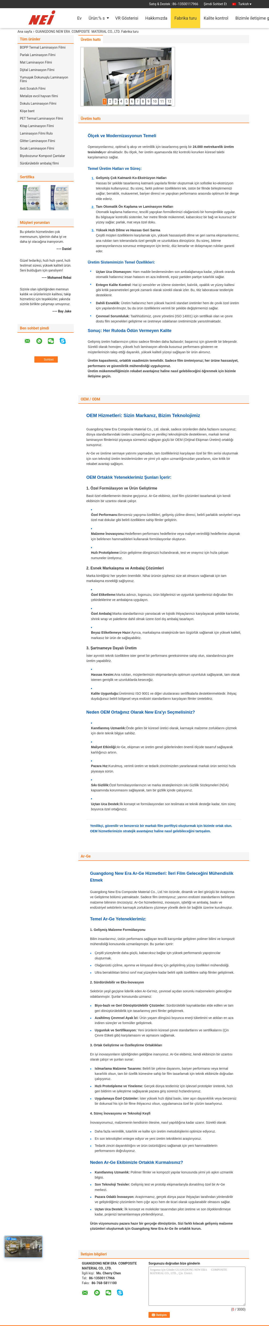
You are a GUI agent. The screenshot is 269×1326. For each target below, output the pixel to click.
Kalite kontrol (216, 18)
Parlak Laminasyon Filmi (37, 55)
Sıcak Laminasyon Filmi (37, 148)
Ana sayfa (25, 31)
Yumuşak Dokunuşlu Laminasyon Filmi (44, 79)
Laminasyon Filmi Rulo (36, 133)
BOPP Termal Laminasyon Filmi (42, 47)
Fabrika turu (185, 18)
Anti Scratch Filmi (32, 88)
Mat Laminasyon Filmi (36, 62)
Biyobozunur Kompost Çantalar (42, 156)
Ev (79, 18)
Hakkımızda (156, 18)
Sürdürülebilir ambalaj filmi (39, 163)
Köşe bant (27, 111)
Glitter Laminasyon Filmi (37, 141)
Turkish (244, 4)
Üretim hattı (91, 39)
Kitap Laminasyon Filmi (37, 126)
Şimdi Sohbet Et (215, 4)
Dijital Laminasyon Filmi (37, 70)
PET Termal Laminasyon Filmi (41, 118)
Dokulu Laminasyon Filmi (38, 103)
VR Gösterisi (126, 18)
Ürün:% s (97, 18)
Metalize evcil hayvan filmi (39, 96)
